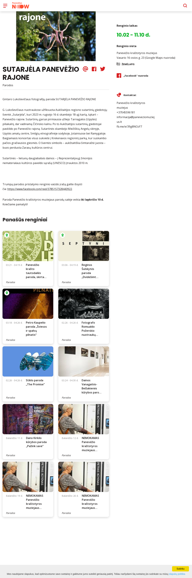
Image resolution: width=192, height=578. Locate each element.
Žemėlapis (128, 66)
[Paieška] (176, 7)
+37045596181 (126, 115)
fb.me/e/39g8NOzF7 (129, 129)
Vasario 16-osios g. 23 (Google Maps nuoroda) (146, 60)
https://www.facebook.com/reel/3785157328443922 (39, 191)
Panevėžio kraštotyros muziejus (137, 55)
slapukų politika (177, 574)
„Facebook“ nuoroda (136, 78)
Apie (100, 7)
